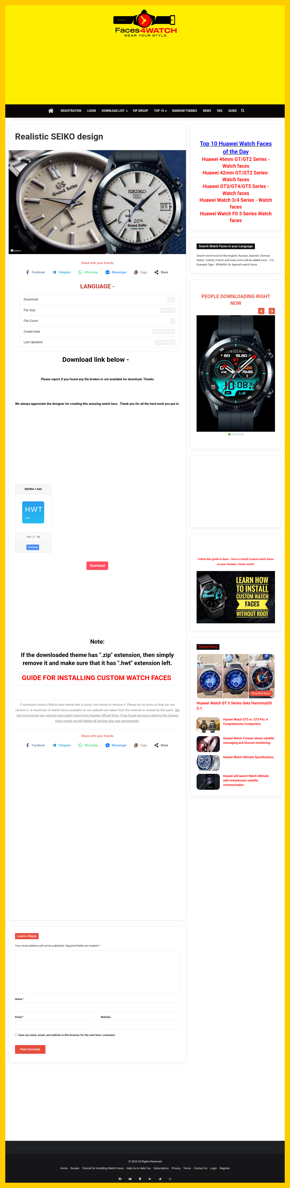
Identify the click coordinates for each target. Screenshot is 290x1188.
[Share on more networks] (161, 272)
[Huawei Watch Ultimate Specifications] (208, 763)
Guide (232, 110)
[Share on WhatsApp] (88, 272)
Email (19, 1017)
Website (106, 1017)
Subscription (161, 1168)
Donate (74, 1168)
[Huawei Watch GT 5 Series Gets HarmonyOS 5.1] (236, 676)
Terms (187, 1168)
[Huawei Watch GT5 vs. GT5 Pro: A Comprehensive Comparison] (208, 725)
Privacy (176, 1168)
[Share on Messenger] (116, 272)
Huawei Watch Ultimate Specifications (248, 757)
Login (91, 110)
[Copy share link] (141, 272)
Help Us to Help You (138, 1168)
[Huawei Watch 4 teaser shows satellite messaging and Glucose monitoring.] (208, 744)
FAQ (219, 110)
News (207, 110)
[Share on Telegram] (62, 272)
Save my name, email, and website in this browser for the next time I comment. (66, 1035)
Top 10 (159, 110)
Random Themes (184, 110)
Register (225, 1168)
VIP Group (140, 110)
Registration (71, 110)
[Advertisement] (145, 70)
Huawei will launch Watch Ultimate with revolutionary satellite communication (246, 780)
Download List (113, 110)
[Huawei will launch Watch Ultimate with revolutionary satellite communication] (208, 782)
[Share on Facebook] (35, 272)
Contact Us (200, 1168)
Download (32, 547)
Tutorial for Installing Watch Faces (103, 1168)
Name (19, 999)
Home (64, 1168)
